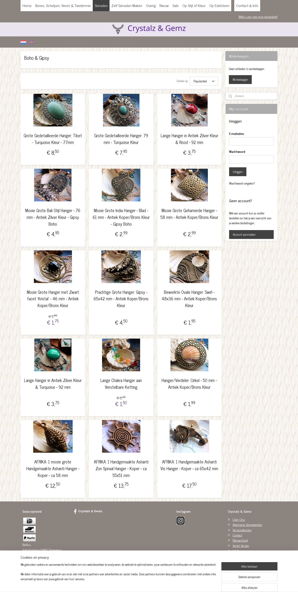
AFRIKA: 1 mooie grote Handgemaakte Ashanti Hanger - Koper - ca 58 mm (52, 468)
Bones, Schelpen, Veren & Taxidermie (63, 5)
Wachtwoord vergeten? (242, 183)
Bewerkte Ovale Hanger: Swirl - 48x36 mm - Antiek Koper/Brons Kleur (189, 299)
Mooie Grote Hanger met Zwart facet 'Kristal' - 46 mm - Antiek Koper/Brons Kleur (53, 299)
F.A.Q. (236, 550)
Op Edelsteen (219, 5)
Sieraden (101, 5)
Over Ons (239, 519)
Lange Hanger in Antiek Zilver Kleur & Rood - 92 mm (189, 139)
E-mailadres (236, 133)
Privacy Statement (244, 556)
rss (145, 583)
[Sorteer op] (204, 81)
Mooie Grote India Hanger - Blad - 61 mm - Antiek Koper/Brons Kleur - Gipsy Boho (120, 217)
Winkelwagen (240, 79)
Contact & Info (247, 5)
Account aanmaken (244, 234)
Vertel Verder (241, 545)
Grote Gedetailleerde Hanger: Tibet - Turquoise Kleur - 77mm (53, 139)
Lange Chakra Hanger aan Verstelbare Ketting (121, 383)
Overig (151, 5)
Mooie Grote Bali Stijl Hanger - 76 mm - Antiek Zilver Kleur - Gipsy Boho (52, 217)
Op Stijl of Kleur (194, 5)
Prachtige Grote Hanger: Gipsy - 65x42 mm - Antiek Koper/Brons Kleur (121, 299)
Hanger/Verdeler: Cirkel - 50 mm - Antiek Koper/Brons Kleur (189, 383)
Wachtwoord (237, 151)
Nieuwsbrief (240, 540)
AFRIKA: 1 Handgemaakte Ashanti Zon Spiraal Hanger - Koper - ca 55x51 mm (121, 468)
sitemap (139, 583)
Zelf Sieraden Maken (126, 5)
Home (27, 5)
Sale (175, 5)
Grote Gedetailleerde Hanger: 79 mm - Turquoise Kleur (121, 139)
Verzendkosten (242, 529)
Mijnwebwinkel (190, 583)
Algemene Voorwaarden (247, 524)
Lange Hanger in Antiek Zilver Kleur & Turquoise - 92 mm (53, 383)
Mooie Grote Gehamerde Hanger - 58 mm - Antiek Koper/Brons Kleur (189, 214)
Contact (237, 535)
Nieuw (164, 5)
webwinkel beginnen (159, 583)
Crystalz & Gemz (88, 511)
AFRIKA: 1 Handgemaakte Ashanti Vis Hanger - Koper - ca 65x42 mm (189, 465)
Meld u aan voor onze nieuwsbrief (258, 16)
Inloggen (238, 171)
